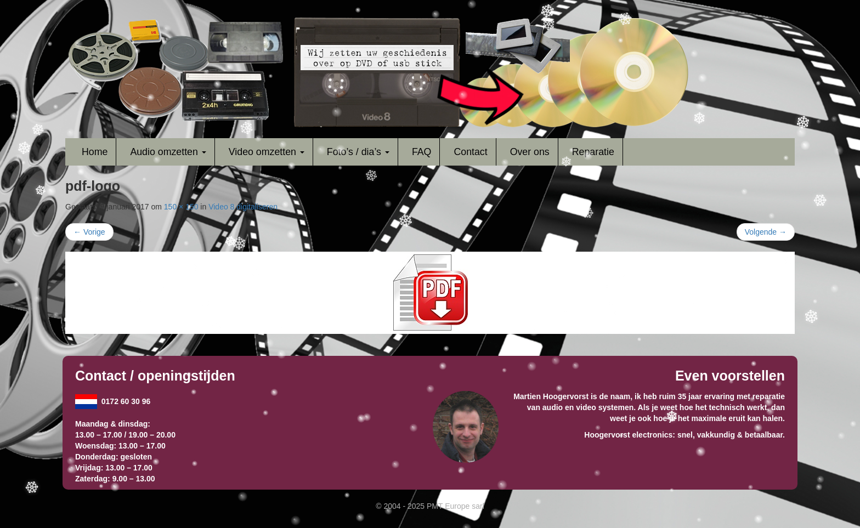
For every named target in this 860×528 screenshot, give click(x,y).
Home (95, 151)
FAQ (422, 151)
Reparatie (593, 151)
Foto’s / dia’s (358, 151)
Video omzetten (266, 151)
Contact (470, 151)
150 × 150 (181, 206)
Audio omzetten (168, 151)
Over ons (530, 151)
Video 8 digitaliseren (243, 206)
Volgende (766, 232)
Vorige (89, 232)
